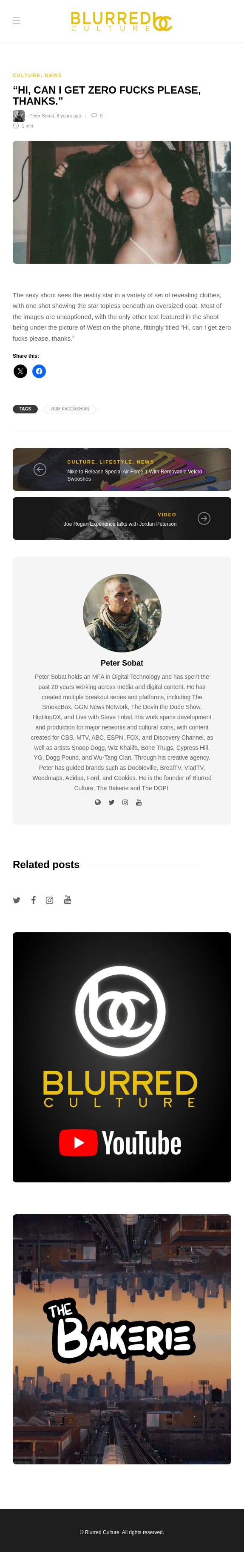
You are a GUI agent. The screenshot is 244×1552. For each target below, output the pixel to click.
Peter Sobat (41, 115)
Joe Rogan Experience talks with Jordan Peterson (120, 524)
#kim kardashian (70, 409)
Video (167, 514)
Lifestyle (115, 461)
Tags (25, 409)
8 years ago (69, 115)
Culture (27, 75)
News (53, 75)
